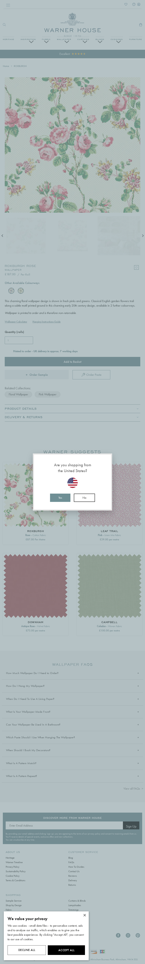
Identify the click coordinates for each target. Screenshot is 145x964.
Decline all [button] (26, 950)
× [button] (84, 915)
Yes (60, 498)
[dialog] (46, 935)
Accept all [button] (66, 950)
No (84, 498)
